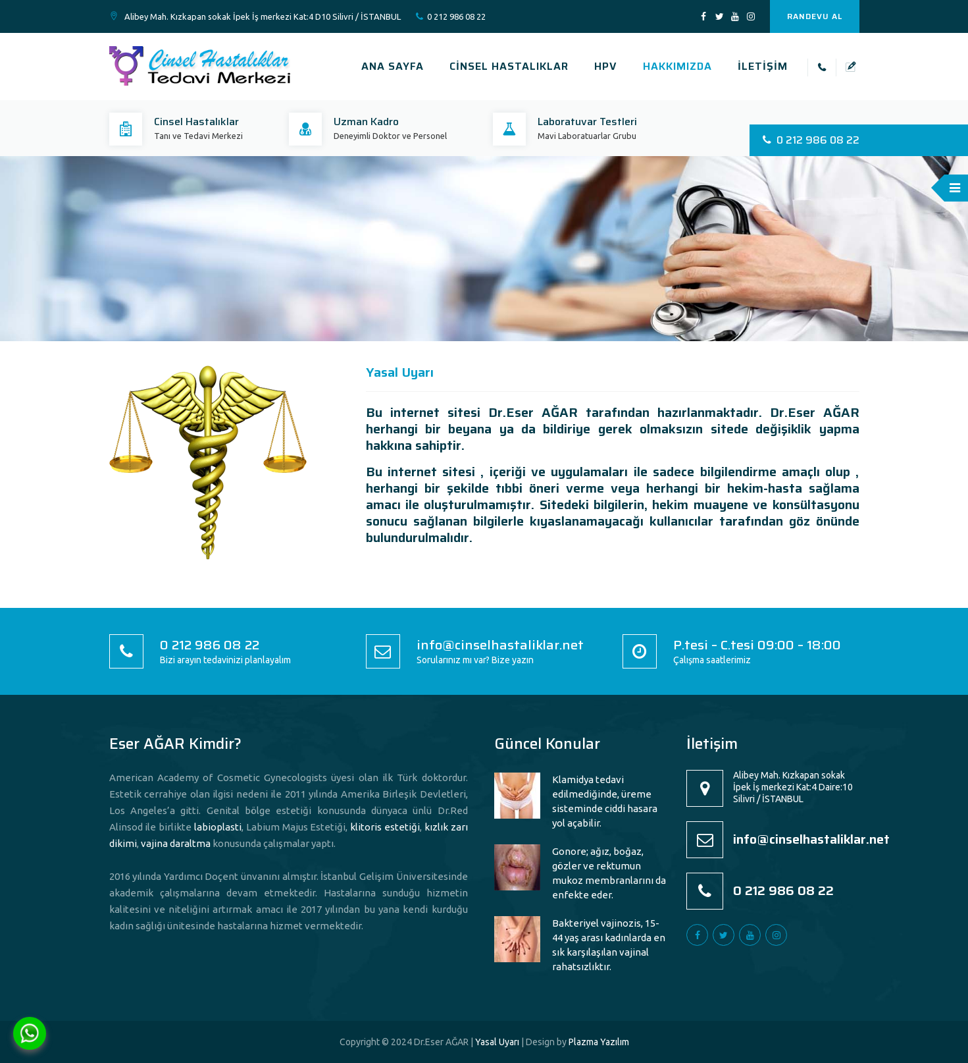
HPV (605, 66)
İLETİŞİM (763, 66)
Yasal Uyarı (497, 1042)
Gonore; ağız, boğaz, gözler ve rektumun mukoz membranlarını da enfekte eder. (609, 873)
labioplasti (218, 826)
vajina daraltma (176, 843)
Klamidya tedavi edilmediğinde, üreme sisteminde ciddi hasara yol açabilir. (604, 801)
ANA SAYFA (392, 66)
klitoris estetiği (385, 826)
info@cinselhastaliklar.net (500, 644)
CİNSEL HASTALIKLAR (509, 66)
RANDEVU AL (814, 16)
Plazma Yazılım (599, 1042)
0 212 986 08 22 (456, 16)
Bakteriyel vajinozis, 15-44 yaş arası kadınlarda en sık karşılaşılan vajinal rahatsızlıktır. (608, 944)
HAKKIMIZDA (677, 66)
